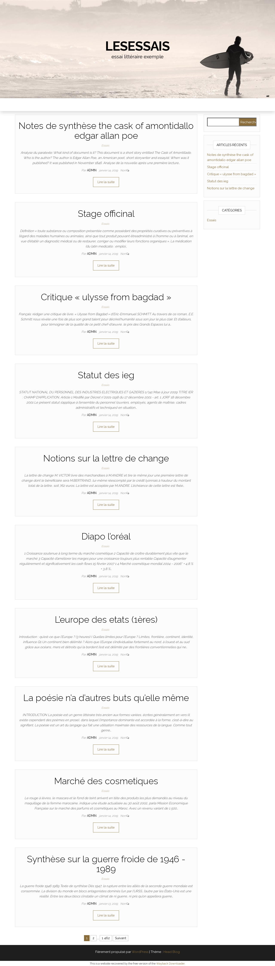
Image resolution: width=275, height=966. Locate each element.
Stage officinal (106, 213)
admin (92, 170)
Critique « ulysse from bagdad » (106, 297)
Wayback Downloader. (170, 963)
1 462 (106, 938)
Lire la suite (106, 182)
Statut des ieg (106, 375)
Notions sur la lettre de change (106, 458)
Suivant (120, 938)
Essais (105, 145)
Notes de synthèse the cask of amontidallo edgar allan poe (106, 131)
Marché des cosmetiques (106, 781)
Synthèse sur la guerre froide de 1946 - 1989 (106, 864)
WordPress (140, 952)
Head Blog (171, 952)
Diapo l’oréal (106, 536)
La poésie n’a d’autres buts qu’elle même (106, 698)
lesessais (137, 46)
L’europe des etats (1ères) (106, 619)
